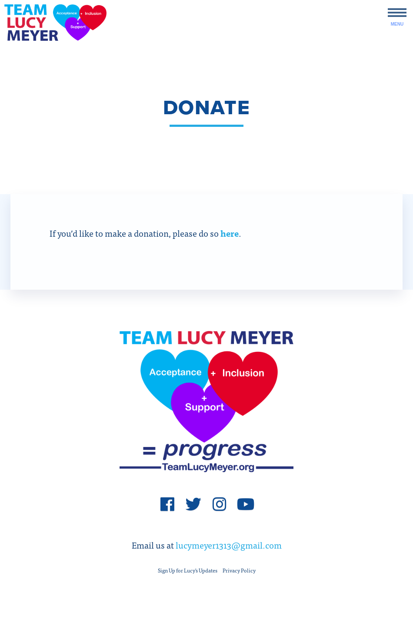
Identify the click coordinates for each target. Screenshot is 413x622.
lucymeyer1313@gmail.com (229, 545)
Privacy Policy (239, 570)
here (229, 233)
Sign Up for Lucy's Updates (187, 570)
